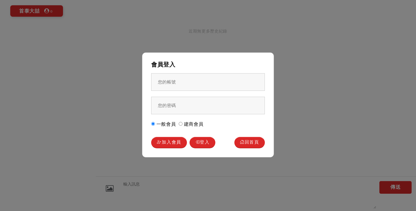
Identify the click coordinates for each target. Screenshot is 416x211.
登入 (203, 142)
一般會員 (163, 123)
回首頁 (249, 142)
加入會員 (169, 142)
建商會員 (191, 123)
